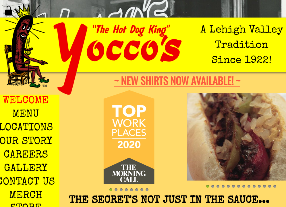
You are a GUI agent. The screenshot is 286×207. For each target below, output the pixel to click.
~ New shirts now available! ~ (177, 80)
